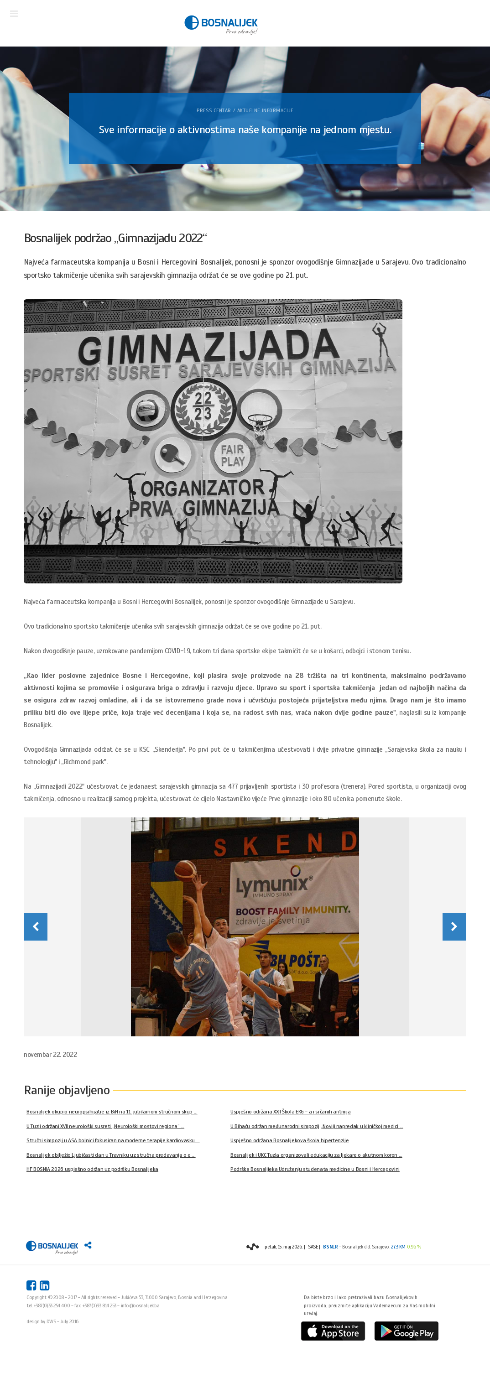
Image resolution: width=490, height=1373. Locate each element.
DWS (51, 1321)
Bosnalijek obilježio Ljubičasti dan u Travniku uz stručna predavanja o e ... (111, 1155)
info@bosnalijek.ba (140, 1305)
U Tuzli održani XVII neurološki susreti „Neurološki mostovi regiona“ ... (105, 1126)
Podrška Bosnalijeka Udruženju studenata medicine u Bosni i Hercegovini (315, 1169)
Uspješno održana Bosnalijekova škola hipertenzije (289, 1140)
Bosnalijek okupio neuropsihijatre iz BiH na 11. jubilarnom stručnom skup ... (112, 1111)
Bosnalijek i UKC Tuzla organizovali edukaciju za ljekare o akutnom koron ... (316, 1155)
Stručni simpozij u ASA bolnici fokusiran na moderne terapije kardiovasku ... (113, 1140)
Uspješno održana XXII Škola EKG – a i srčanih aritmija (290, 1111)
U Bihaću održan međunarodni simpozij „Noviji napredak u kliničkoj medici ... (316, 1126)
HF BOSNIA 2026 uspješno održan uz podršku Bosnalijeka (92, 1169)
